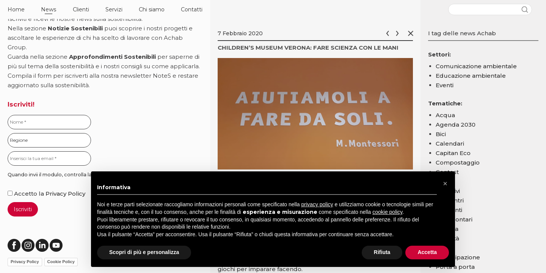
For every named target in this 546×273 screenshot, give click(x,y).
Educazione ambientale (471, 75)
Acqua (445, 115)
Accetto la (27, 193)
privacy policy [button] (317, 204)
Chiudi (412, 33)
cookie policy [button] (387, 212)
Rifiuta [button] (382, 252)
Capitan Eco (453, 153)
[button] (445, 183)
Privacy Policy (65, 193)
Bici (441, 134)
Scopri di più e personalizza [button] (144, 252)
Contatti (191, 9)
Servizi (113, 9)
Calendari (450, 143)
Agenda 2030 (455, 124)
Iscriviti (23, 209)
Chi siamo (152, 9)
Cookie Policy (61, 261)
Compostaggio (458, 162)
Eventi (444, 85)
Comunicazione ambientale (476, 66)
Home (16, 9)
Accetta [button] (427, 252)
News (48, 9)
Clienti (81, 9)
